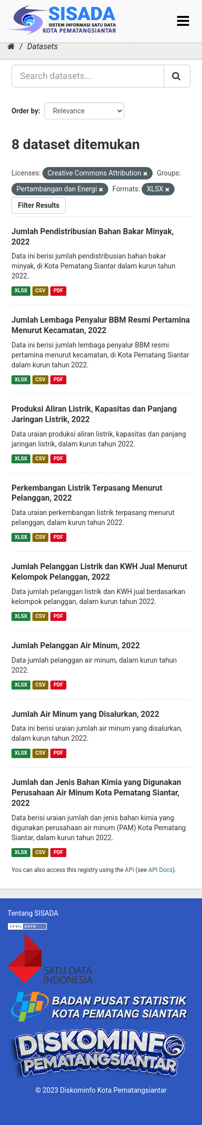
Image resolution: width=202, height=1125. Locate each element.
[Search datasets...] (87, 76)
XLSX (20, 290)
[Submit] (177, 76)
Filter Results (38, 205)
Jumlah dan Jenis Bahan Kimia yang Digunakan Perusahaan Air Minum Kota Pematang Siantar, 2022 (96, 793)
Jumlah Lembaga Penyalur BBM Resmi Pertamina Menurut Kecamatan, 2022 (100, 325)
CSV (40, 290)
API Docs (161, 869)
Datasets (42, 46)
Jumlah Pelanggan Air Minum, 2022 (75, 645)
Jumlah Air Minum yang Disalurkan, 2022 (85, 714)
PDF (58, 290)
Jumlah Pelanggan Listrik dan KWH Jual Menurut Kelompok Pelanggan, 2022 (99, 572)
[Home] (11, 46)
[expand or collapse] (183, 21)
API (129, 869)
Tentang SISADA (32, 913)
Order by (24, 111)
